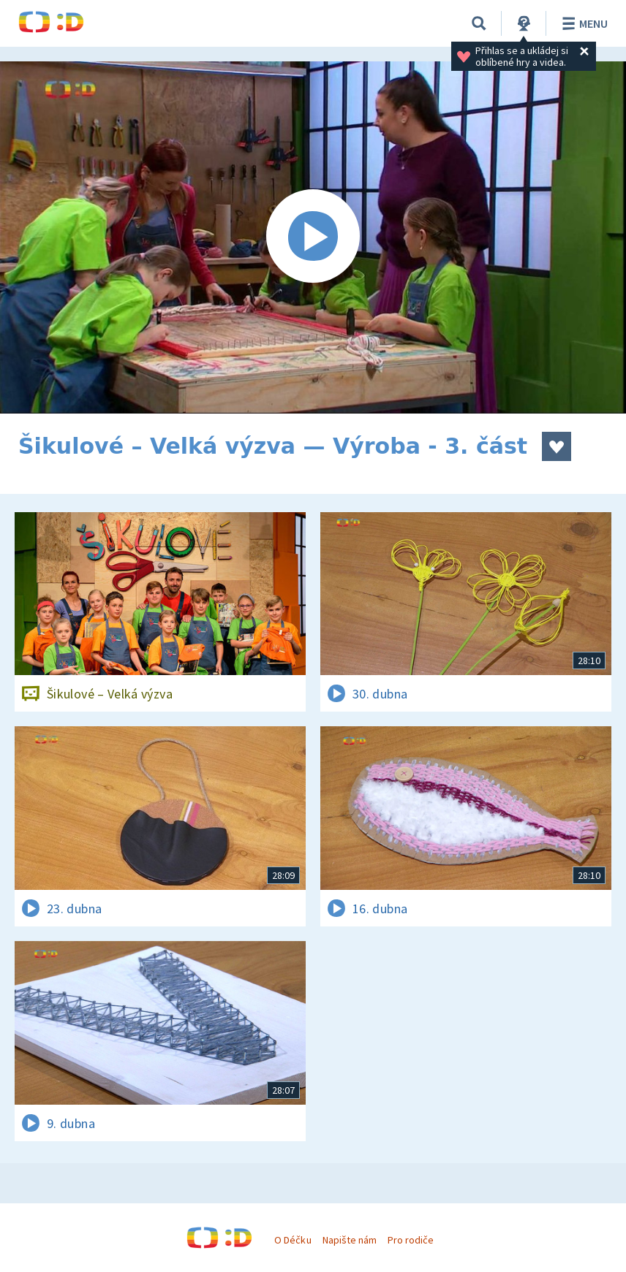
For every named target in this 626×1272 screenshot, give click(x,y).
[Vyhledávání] (479, 23)
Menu (582, 23)
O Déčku (292, 1239)
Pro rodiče (411, 1239)
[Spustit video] (313, 237)
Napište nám (350, 1239)
